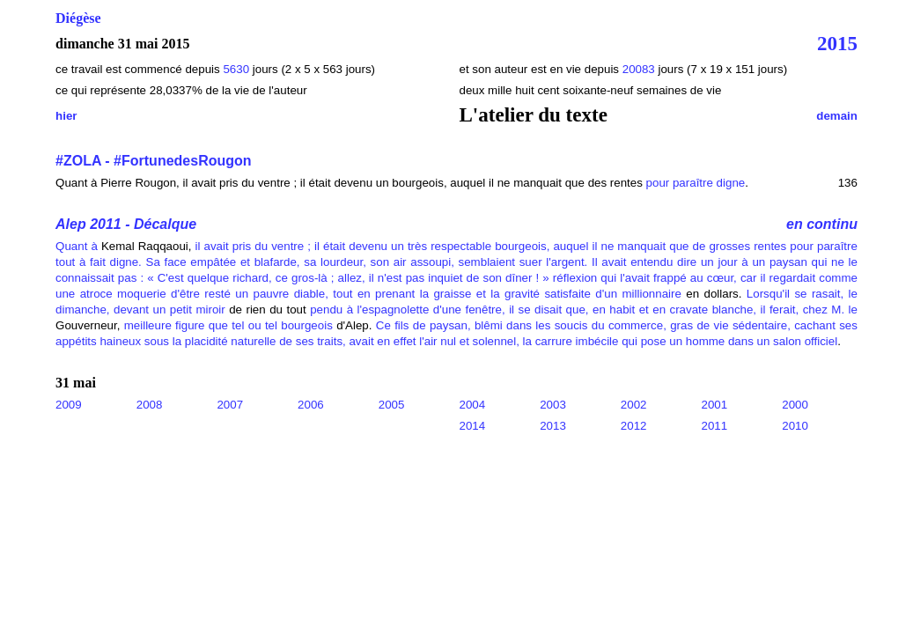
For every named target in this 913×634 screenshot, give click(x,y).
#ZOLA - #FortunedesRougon (153, 160)
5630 (236, 69)
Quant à (76, 246)
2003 (553, 404)
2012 (634, 425)
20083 (640, 69)
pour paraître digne (696, 182)
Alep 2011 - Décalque (125, 224)
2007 (230, 404)
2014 (472, 425)
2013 (553, 425)
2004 (472, 404)
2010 (795, 425)
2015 (837, 43)
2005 (392, 404)
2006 (311, 404)
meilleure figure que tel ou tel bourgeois (228, 325)
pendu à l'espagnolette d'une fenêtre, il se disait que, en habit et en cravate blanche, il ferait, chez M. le (584, 309)
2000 (795, 404)
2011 (715, 425)
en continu (822, 224)
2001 (715, 404)
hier (66, 115)
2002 (634, 404)
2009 (68, 404)
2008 (149, 404)
